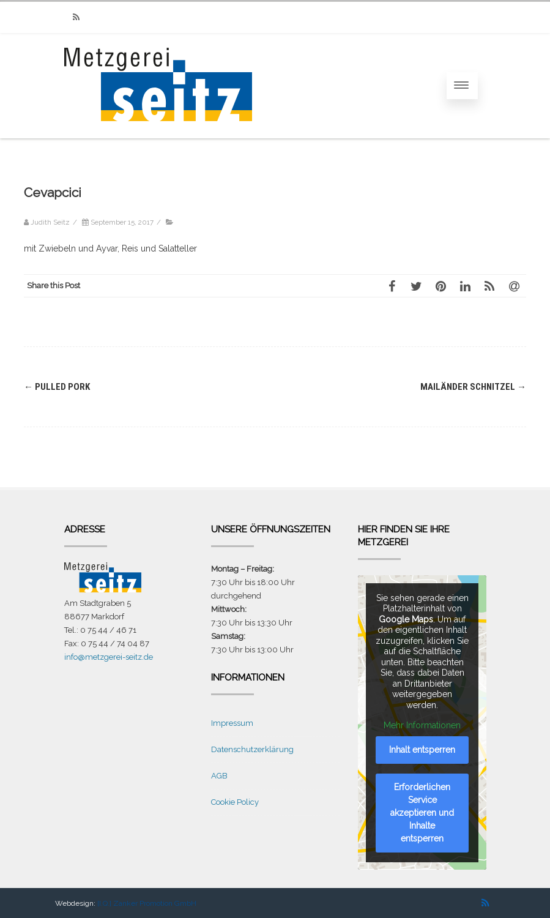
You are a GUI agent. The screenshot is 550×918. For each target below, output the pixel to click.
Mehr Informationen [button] (422, 725)
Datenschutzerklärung (252, 749)
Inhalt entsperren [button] (422, 750)
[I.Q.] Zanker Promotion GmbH (146, 903)
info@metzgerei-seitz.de (108, 657)
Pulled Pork (57, 386)
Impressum (232, 723)
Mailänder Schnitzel (473, 386)
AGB (219, 775)
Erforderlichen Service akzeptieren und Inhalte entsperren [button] (422, 812)
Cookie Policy (235, 802)
